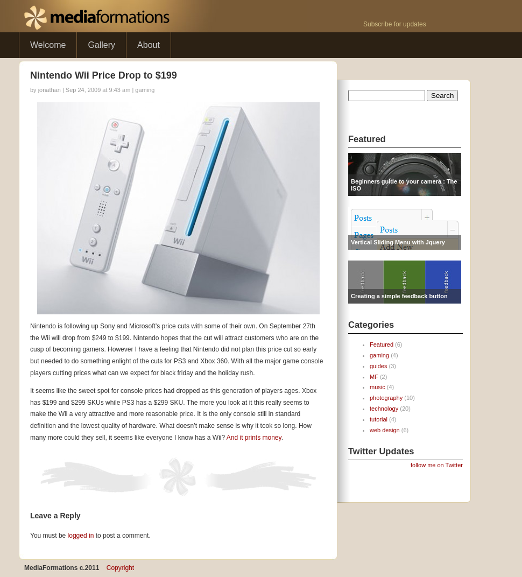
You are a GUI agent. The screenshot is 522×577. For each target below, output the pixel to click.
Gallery (101, 45)
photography (386, 398)
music (377, 387)
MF (374, 377)
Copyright (120, 568)
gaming (144, 90)
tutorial (378, 419)
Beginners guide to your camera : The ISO (404, 185)
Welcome (48, 45)
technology (384, 408)
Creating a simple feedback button (399, 296)
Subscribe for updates (394, 24)
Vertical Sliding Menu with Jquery (398, 242)
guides (378, 366)
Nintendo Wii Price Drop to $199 (103, 75)
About (148, 45)
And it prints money (254, 437)
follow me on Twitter (437, 465)
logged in (81, 535)
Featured (381, 344)
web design (385, 430)
